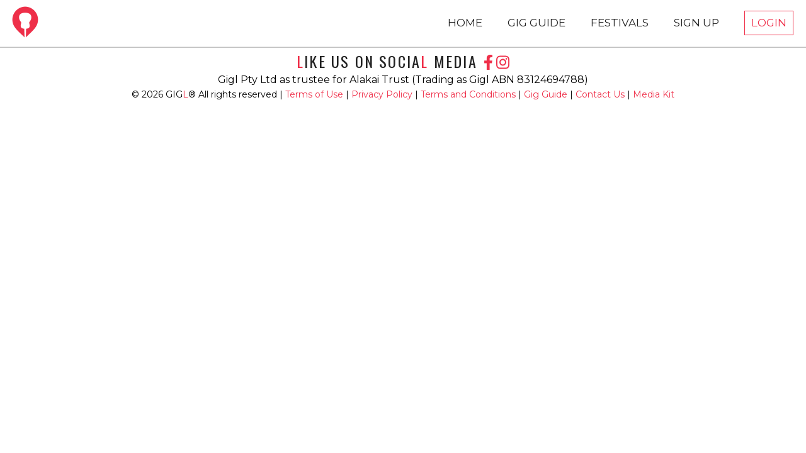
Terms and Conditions (469, 94)
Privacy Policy (383, 94)
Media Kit (653, 94)
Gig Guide (545, 94)
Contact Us (600, 94)
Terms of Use (315, 94)
